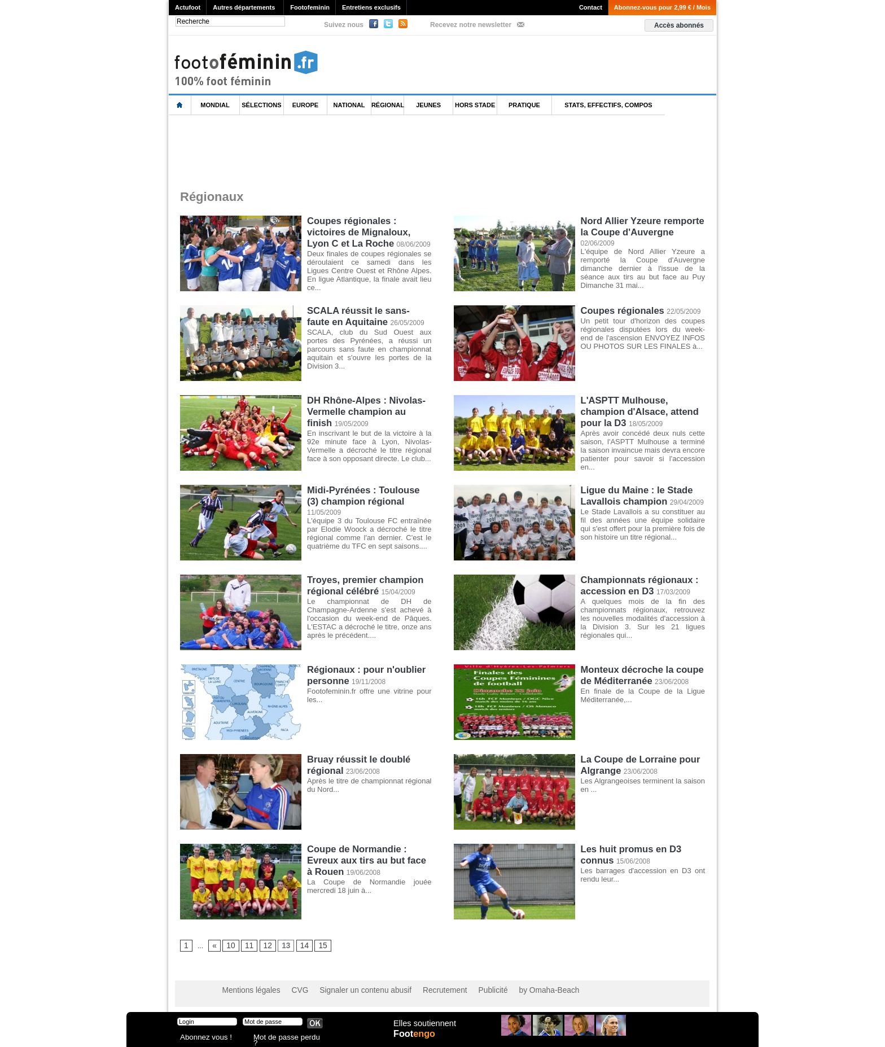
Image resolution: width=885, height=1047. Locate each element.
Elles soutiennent (423, 1028)
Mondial (214, 105)
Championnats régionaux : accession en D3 (638, 584)
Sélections (261, 105)
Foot (416, 1039)
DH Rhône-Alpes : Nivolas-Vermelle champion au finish (368, 405)
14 (298, 946)
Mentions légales (247, 991)
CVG (291, 991)
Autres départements (244, 7)
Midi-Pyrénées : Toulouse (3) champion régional (368, 495)
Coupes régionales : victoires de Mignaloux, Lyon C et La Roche (369, 231)
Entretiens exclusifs (371, 7)
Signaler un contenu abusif (350, 991)
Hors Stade (475, 105)
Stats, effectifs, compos (608, 105)
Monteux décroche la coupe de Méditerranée (640, 674)
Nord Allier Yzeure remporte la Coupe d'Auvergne (640, 225)
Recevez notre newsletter (470, 25)
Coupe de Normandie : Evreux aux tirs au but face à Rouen (368, 859)
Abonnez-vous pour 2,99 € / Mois (662, 7)
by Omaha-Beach (515, 991)
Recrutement (421, 991)
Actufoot (187, 7)
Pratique (524, 105)
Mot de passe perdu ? (283, 1038)
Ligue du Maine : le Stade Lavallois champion (635, 495)
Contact (590, 7)
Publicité (464, 991)
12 (264, 946)
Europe (305, 105)
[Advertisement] (374, 151)
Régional (387, 105)
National (349, 105)
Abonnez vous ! (201, 1038)
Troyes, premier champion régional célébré (363, 584)
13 (281, 946)
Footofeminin (310, 7)
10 (229, 946)
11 (246, 946)
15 (315, 946)
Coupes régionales (621, 310)
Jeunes (428, 105)
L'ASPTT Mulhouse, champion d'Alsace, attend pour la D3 (638, 410)
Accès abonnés (679, 25)
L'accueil (180, 105)
